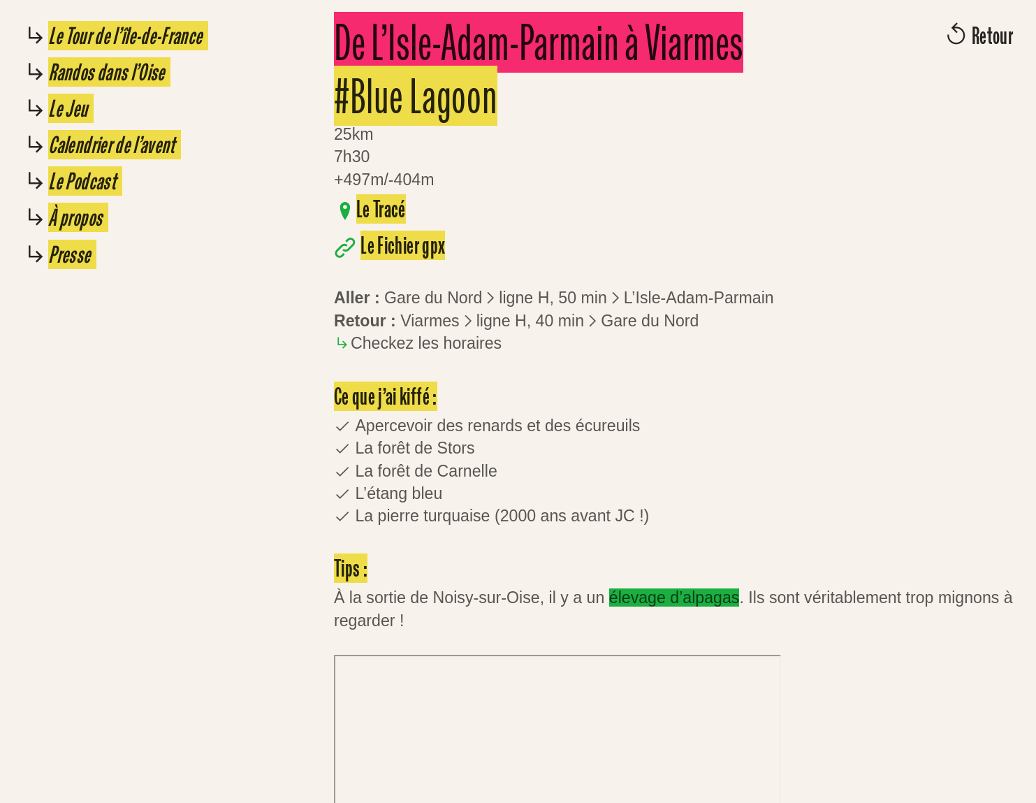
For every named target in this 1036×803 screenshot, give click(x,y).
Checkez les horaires (426, 343)
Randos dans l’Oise (109, 72)
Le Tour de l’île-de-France (128, 35)
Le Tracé (381, 209)
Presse (72, 254)
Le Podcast (85, 181)
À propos (78, 217)
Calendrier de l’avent (114, 144)
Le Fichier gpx (402, 245)
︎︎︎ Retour (978, 35)
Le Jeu (71, 108)
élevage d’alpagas (674, 597)
